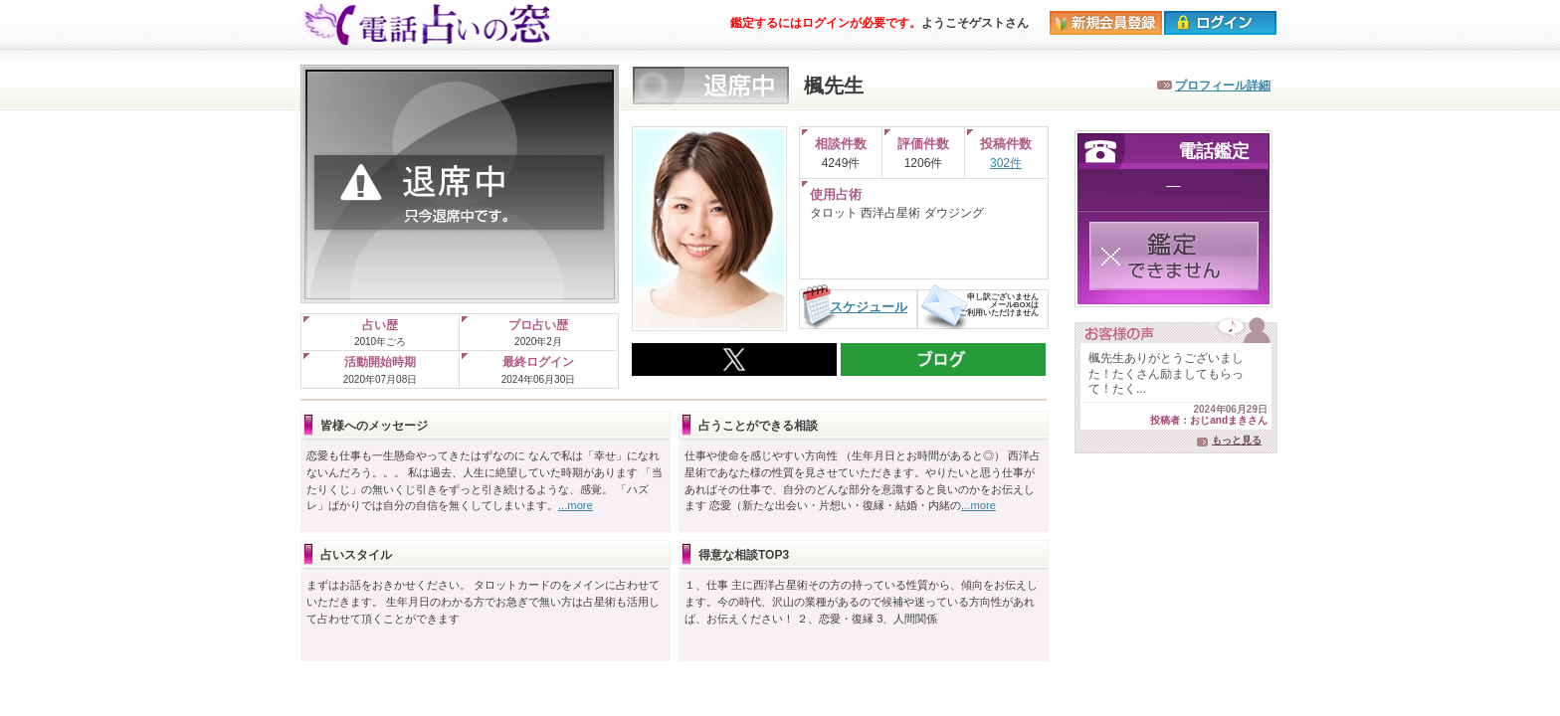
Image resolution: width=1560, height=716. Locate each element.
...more (575, 505)
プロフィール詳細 (1222, 85)
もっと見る (1237, 440)
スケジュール (868, 306)
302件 (1006, 163)
